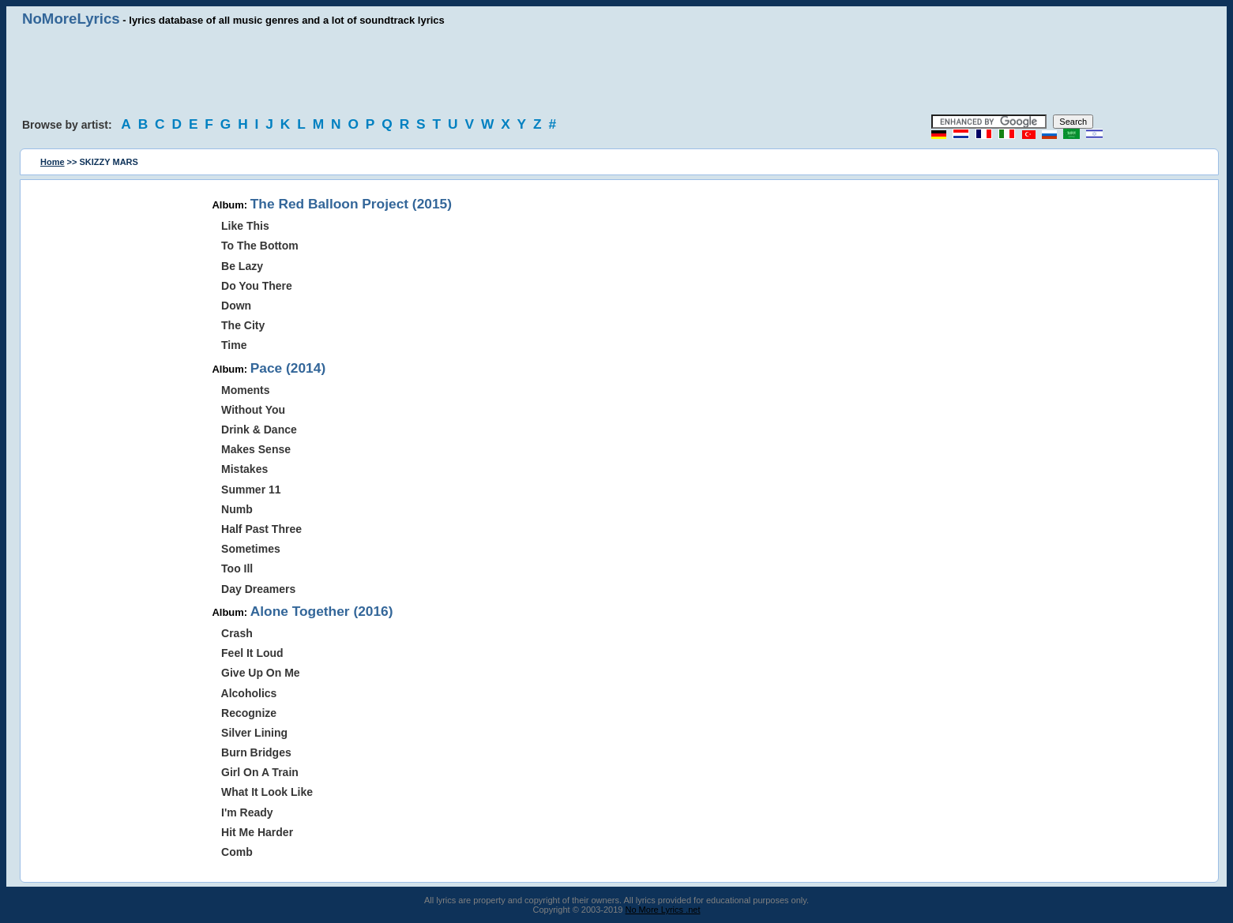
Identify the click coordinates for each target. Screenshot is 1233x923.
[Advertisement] (616, 71)
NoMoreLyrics (71, 18)
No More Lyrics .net (663, 909)
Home (52, 162)
